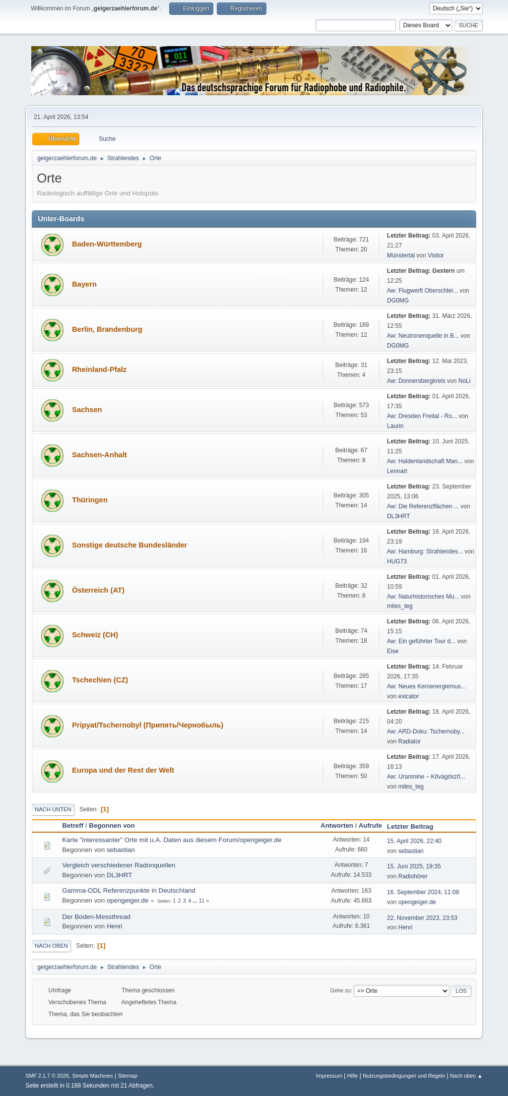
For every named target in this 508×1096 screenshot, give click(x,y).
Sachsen (87, 410)
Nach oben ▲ (466, 1076)
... (195, 901)
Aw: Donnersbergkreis (416, 380)
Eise (392, 651)
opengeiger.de (128, 900)
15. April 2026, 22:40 (414, 841)
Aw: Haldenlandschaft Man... (424, 461)
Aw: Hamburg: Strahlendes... (425, 551)
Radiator (409, 741)
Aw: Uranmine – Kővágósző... (426, 776)
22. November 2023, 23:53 (422, 917)
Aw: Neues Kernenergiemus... (426, 686)
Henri (115, 926)
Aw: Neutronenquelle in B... (423, 335)
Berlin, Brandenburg (107, 329)
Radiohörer (413, 876)
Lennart (397, 471)
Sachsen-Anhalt (99, 455)
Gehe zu (340, 990)
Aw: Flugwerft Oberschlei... (422, 290)
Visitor (436, 255)
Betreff (72, 825)
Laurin (395, 426)
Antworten (336, 825)
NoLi (464, 380)
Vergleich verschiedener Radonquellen (118, 865)
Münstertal (401, 255)
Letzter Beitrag (414, 826)
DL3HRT (398, 516)
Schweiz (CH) (95, 635)
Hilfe (352, 1076)
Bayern (84, 284)
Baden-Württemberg (107, 244)
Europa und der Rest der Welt (123, 770)
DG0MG (398, 300)
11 (201, 901)
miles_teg (399, 606)
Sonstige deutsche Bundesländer (129, 545)
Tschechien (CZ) (100, 680)
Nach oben (51, 946)
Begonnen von (112, 825)
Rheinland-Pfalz (99, 369)
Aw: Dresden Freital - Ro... (422, 416)
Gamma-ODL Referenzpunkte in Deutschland (128, 890)
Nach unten (53, 809)
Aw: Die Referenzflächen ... (423, 506)
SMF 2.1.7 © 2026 (47, 1076)
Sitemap (127, 1076)
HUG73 (397, 561)
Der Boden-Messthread (96, 916)
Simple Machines (92, 1076)
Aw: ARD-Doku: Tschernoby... (426, 731)
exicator (408, 696)
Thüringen (90, 500)
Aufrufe (370, 825)
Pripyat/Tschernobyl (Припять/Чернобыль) (147, 725)
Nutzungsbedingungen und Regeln (404, 1076)
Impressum (329, 1076)
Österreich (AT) (98, 590)
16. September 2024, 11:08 (423, 892)
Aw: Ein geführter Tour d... (421, 641)
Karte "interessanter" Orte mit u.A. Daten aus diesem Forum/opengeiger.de (171, 840)
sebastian (121, 849)
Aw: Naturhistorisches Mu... (423, 596)
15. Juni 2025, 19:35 (414, 866)
